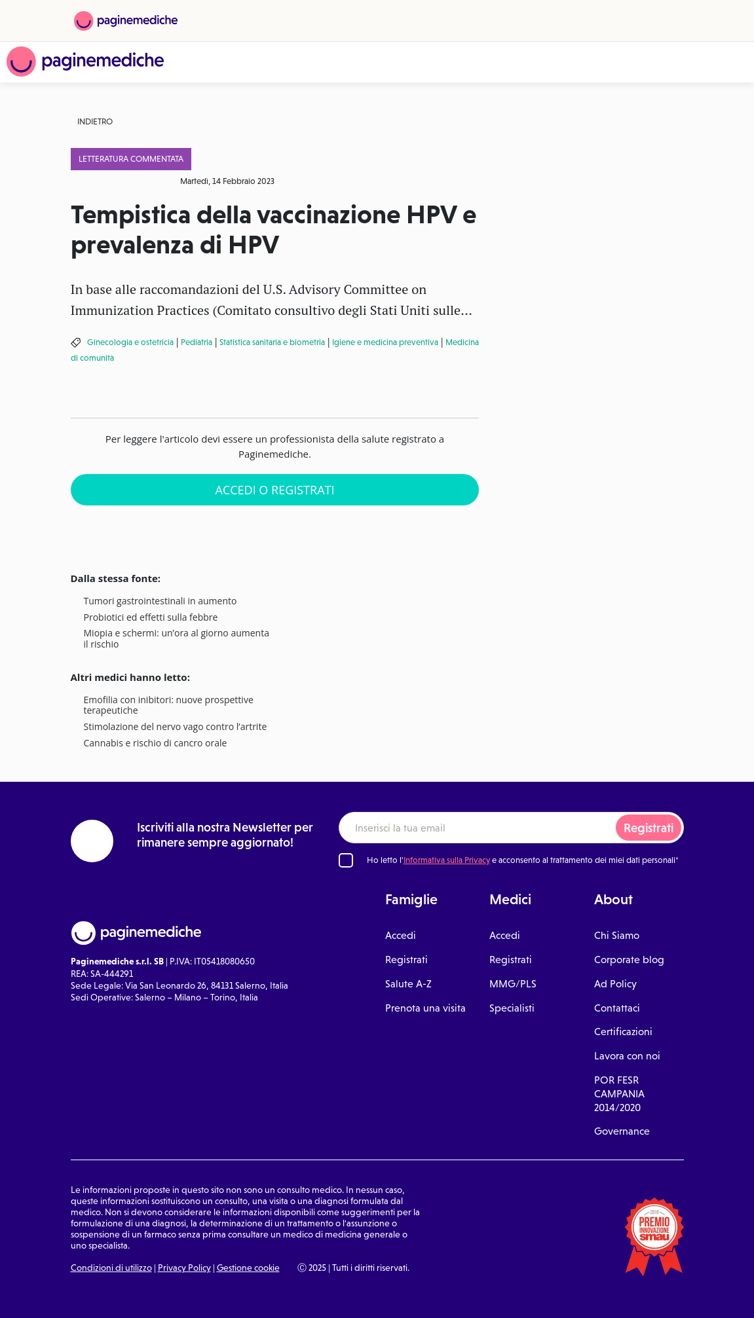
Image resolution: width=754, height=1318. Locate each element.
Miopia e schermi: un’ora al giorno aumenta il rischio (176, 639)
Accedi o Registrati (275, 490)
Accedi (400, 935)
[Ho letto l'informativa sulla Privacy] (346, 860)
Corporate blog (629, 959)
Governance (622, 1131)
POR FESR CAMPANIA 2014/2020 (619, 1093)
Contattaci (617, 1008)
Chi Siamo (616, 935)
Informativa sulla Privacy (447, 860)
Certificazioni (623, 1031)
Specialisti (512, 1008)
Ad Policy (615, 983)
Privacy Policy (184, 1267)
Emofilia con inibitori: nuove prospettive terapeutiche (169, 706)
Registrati (648, 828)
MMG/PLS (513, 983)
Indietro (95, 121)
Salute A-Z (408, 983)
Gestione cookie (248, 1267)
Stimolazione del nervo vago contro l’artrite (175, 727)
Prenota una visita (425, 1008)
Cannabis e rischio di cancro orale (155, 743)
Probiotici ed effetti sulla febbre (151, 617)
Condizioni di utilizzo (111, 1267)
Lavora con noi (627, 1055)
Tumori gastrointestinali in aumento (160, 601)
